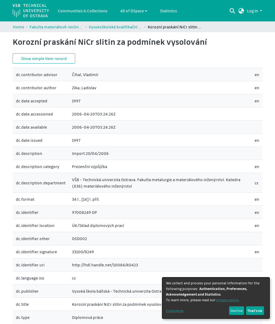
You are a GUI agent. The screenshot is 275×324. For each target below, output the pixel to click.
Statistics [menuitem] (168, 10)
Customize (174, 310)
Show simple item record (44, 58)
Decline (236, 310)
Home (18, 26)
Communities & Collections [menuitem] (82, 10)
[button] (241, 11)
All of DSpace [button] (132, 10)
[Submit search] (232, 11)
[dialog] (216, 298)
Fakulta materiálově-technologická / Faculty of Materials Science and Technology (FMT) (56, 26)
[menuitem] (133, 10)
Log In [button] (253, 10)
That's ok (254, 310)
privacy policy (227, 299)
